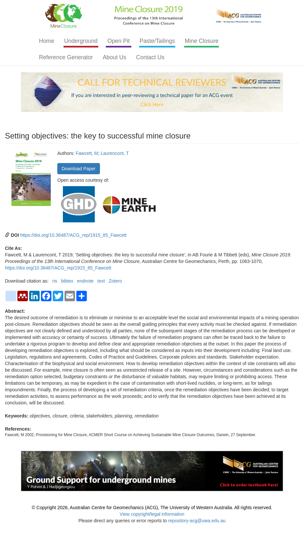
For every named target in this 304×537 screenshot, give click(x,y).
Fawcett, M (87, 153)
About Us (114, 57)
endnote (85, 281)
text (101, 281)
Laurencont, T (115, 153)
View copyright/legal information (152, 514)
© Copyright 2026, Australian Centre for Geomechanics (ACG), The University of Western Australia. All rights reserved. (152, 507)
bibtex (67, 281)
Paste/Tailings (157, 41)
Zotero (115, 281)
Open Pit (118, 41)
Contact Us (150, 57)
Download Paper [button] (79, 168)
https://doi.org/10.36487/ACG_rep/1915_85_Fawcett (73, 235)
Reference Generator (66, 57)
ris (54, 281)
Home (46, 41)
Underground (81, 41)
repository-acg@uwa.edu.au (196, 520)
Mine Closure (201, 41)
